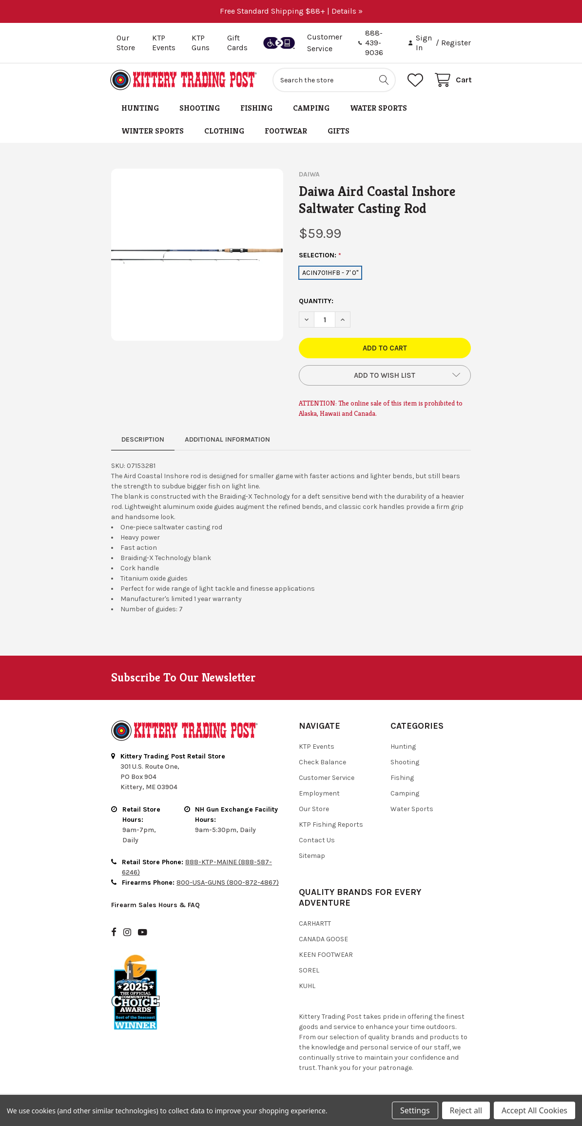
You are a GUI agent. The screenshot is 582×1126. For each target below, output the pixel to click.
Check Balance (322, 763)
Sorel (309, 972)
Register (456, 42)
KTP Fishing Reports (331, 826)
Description (142, 441)
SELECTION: (320, 256)
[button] (385, 377)
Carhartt (315, 925)
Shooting (199, 109)
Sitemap (312, 857)
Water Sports (378, 109)
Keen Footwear (326, 956)
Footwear (286, 132)
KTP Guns (201, 42)
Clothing (224, 132)
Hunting (140, 109)
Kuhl (307, 987)
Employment (319, 795)
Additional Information (227, 441)
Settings (414, 1110)
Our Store (125, 42)
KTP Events (163, 42)
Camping (311, 109)
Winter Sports (152, 132)
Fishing (256, 109)
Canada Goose (323, 940)
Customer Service (326, 779)
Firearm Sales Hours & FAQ (155, 906)
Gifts (338, 132)
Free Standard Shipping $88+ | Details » (291, 11)
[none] (197, 256)
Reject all (466, 1110)
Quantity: (316, 302)
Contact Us (317, 841)
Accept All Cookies (534, 1110)
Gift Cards (237, 42)
